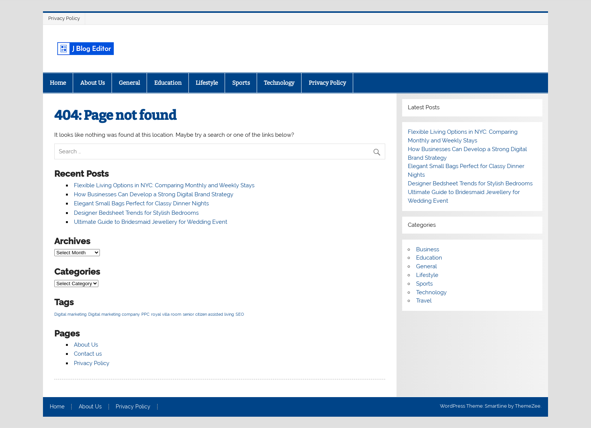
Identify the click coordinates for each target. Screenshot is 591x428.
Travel (424, 300)
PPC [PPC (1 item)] (145, 314)
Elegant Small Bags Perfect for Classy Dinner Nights (141, 203)
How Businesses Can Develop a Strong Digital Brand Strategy (153, 194)
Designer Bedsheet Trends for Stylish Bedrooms (136, 212)
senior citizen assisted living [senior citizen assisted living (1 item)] (208, 314)
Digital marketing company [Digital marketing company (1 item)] (114, 314)
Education (168, 82)
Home (58, 82)
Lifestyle (207, 82)
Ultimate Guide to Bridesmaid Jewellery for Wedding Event (150, 222)
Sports (241, 82)
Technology (279, 82)
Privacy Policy (64, 18)
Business (427, 249)
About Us (92, 82)
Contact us (88, 353)
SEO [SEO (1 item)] (240, 314)
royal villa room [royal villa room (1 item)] (166, 314)
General (129, 82)
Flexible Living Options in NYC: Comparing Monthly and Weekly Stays (164, 185)
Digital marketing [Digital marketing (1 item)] (70, 314)
